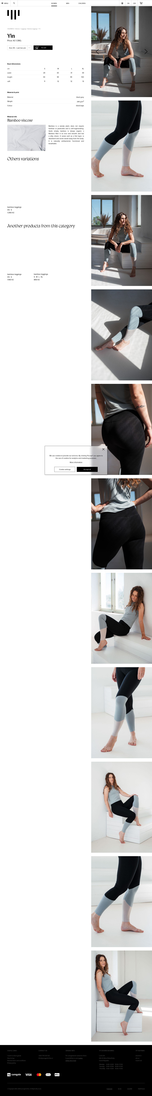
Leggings (23, 29)
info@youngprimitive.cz (45, 1058)
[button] (146, 51)
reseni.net (139, 1060)
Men (67, 3)
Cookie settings (65, 469)
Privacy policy (11, 1063)
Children (82, 3)
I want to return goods (14, 1056)
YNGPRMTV (10, 29)
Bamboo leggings (32, 29)
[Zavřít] (103, 449)
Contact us (42, 1051)
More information (76, 462)
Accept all (87, 469)
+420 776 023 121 (44, 1056)
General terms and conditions (16, 1060)
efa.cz (137, 1058)
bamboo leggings (14, 207)
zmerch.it (138, 1056)
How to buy (10, 1058)
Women (17, 29)
